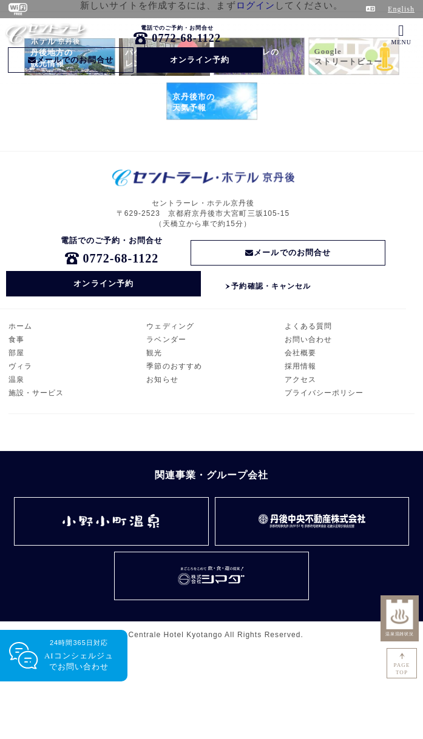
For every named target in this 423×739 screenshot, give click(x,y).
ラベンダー (166, 339)
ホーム (20, 326)
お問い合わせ (308, 339)
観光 (154, 353)
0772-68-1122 (186, 38)
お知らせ (162, 379)
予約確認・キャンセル (271, 286)
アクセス (300, 379)
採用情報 (300, 366)
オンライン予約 (199, 59)
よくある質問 (308, 326)
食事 (16, 339)
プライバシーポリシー (324, 393)
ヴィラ (20, 366)
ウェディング (170, 326)
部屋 (16, 353)
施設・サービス (36, 393)
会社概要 (300, 353)
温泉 (16, 379)
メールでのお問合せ (70, 59)
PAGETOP (402, 668)
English (401, 9)
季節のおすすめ (173, 366)
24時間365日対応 (78, 655)
